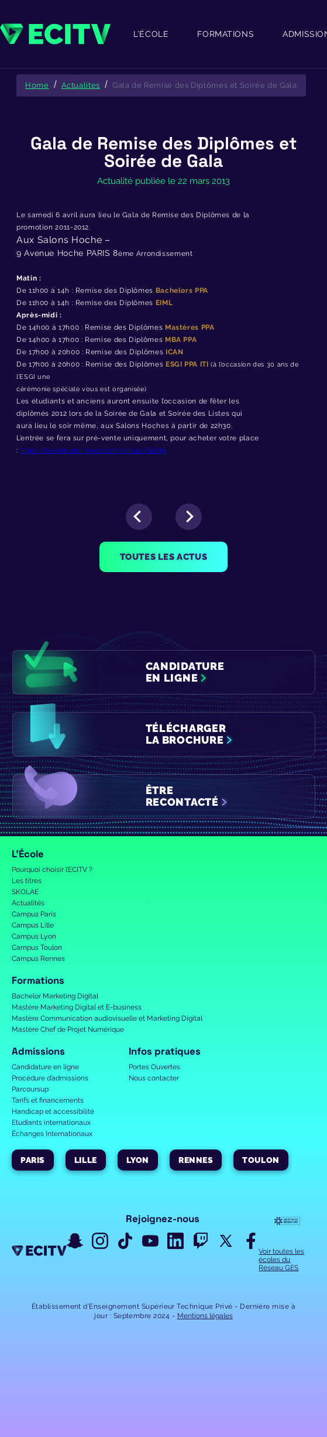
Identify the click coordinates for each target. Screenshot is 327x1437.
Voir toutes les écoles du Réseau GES (281, 1259)
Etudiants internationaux (51, 1122)
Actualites (80, 85)
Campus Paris (34, 914)
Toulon (260, 1160)
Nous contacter (154, 1078)
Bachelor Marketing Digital (55, 996)
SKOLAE (25, 892)
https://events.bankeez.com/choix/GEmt (93, 450)
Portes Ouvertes (154, 1067)
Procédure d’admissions (50, 1078)
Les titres (27, 881)
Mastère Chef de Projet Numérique (68, 1029)
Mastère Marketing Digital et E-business (77, 1007)
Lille (85, 1160)
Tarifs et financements (48, 1100)
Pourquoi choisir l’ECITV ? (52, 869)
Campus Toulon (37, 947)
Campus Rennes (38, 958)
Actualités (28, 903)
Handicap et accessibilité (53, 1111)
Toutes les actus (164, 557)
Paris (32, 1160)
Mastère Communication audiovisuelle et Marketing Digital (107, 1018)
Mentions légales (205, 1316)
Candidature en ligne (45, 1067)
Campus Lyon (34, 936)
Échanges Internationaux (52, 1134)
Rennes (195, 1160)
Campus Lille (33, 925)
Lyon (137, 1160)
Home (37, 85)
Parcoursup (30, 1089)
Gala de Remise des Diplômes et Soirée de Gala (204, 85)
